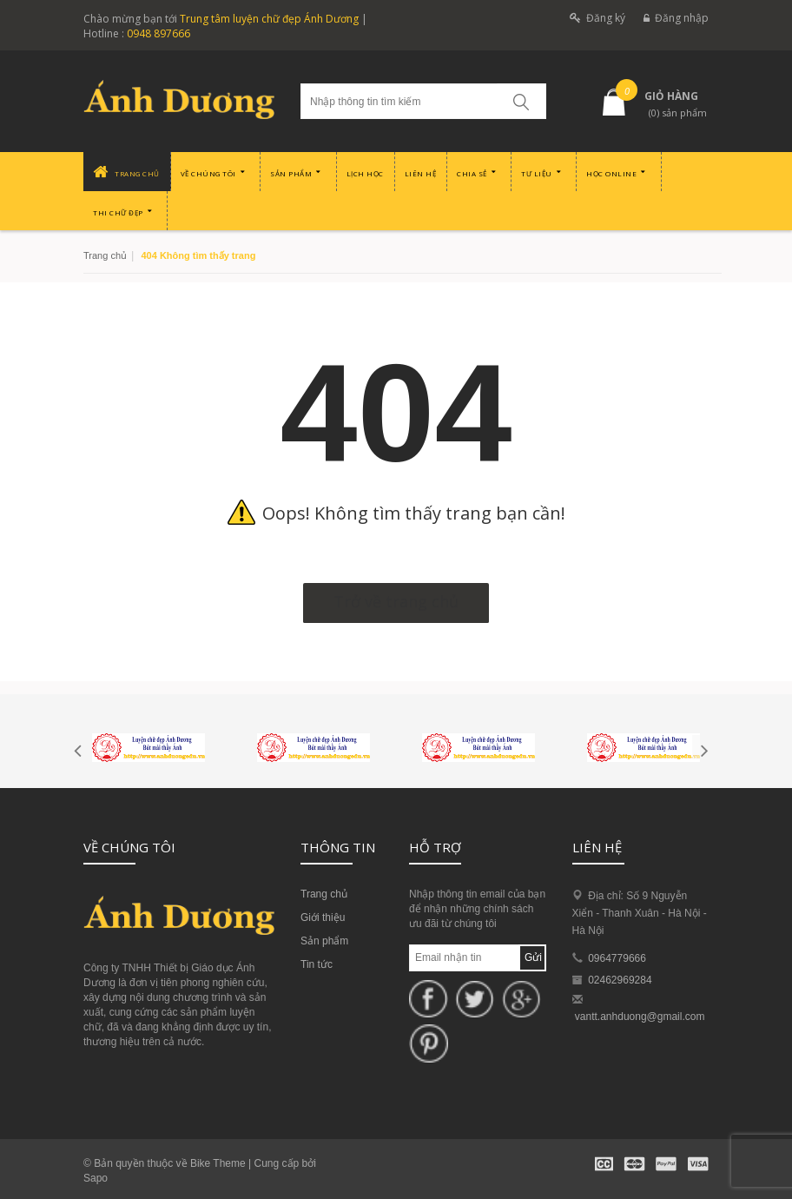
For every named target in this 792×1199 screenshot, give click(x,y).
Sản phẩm (324, 941)
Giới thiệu (322, 917)
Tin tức (316, 964)
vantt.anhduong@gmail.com (640, 1016)
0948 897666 (158, 33)
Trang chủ (105, 255)
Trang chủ (323, 894)
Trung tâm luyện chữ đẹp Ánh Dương (269, 18)
